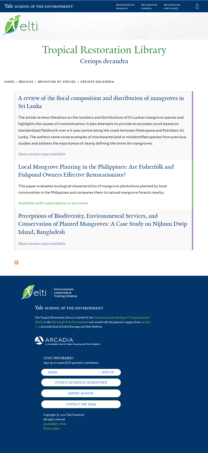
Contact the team (81, 404)
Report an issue (81, 393)
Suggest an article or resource (81, 382)
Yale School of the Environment (16, 6)
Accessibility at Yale (54, 424)
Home (9, 81)
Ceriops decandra (97, 81)
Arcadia (145, 322)
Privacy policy (51, 428)
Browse (26, 81)
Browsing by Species (57, 81)
